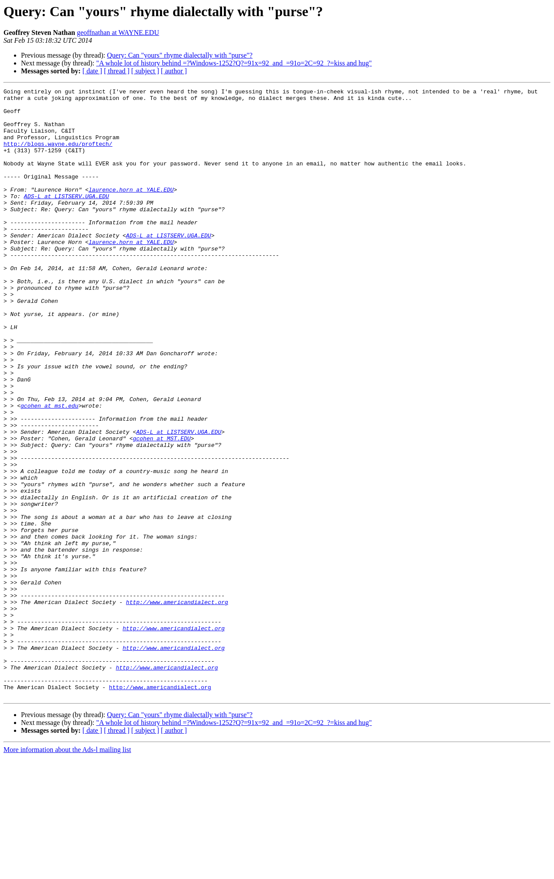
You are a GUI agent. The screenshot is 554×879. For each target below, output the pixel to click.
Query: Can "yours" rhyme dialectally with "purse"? (180, 55)
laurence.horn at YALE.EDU (131, 210)
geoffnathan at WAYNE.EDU (118, 32)
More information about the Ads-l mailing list (67, 871)
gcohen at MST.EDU (162, 509)
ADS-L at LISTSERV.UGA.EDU (66, 218)
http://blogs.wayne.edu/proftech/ (58, 155)
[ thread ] (117, 71)
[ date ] (92, 71)
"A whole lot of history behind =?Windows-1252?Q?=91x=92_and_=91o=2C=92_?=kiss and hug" (234, 63)
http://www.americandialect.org (177, 705)
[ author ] (174, 71)
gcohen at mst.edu (50, 470)
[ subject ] (145, 71)
